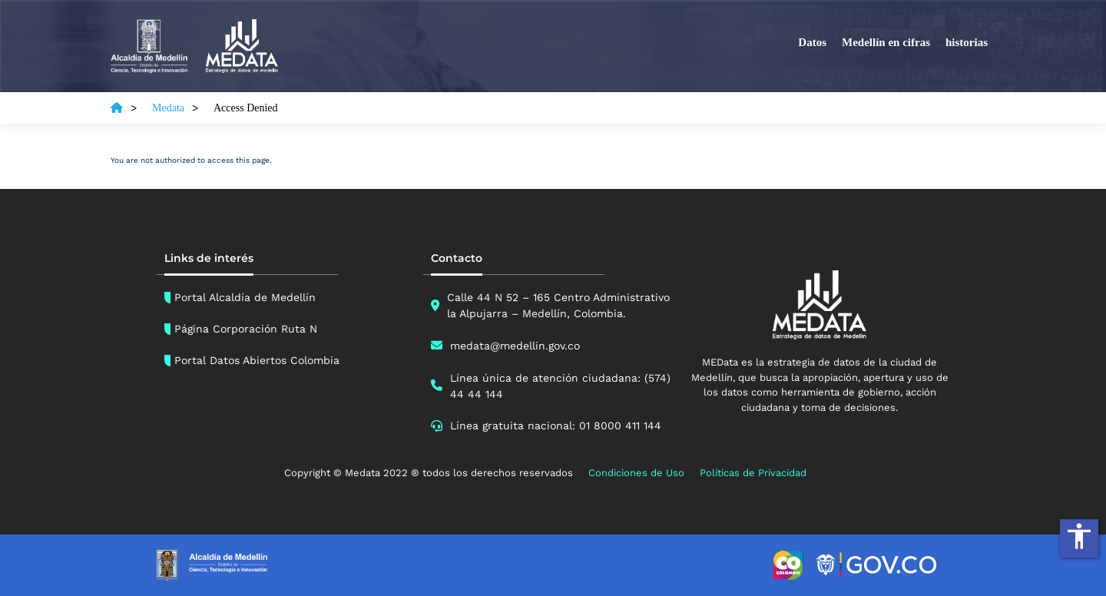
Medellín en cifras (886, 42)
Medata (168, 108)
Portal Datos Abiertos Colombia (256, 360)
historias (966, 42)
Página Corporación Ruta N (245, 329)
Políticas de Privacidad (753, 472)
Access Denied (246, 108)
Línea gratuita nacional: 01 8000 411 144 (555, 425)
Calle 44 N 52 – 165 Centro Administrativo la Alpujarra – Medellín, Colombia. (558, 305)
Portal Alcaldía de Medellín (245, 297)
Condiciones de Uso (636, 472)
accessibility (1079, 536)
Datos (812, 42)
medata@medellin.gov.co (515, 345)
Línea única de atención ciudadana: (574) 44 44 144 (560, 386)
